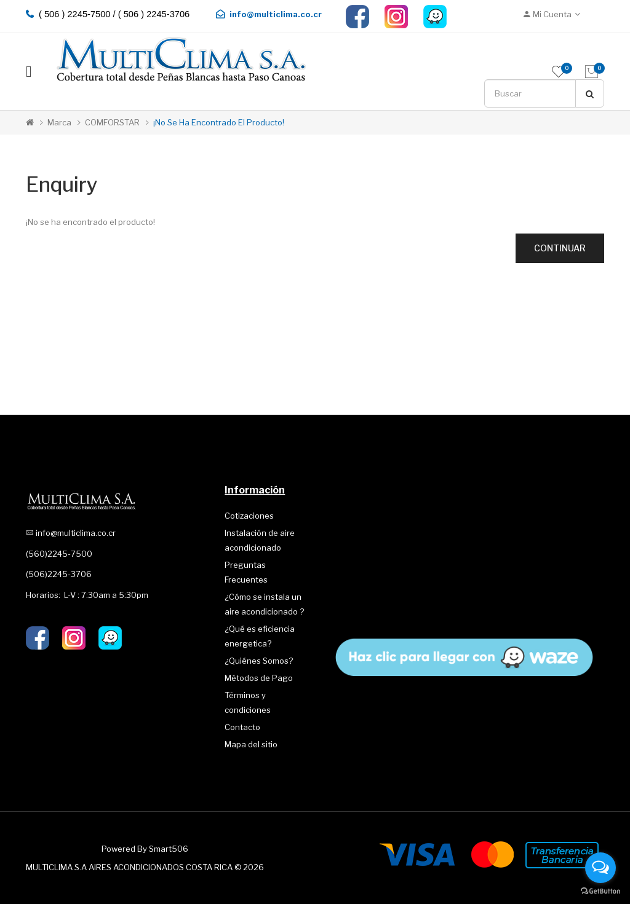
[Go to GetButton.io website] (600, 891)
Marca (59, 122)
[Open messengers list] (600, 867)
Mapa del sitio (251, 744)
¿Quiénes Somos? (259, 661)
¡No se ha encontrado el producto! (218, 122)
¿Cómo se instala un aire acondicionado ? (264, 604)
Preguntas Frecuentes (246, 572)
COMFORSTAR (112, 122)
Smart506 (168, 849)
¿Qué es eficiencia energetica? (260, 636)
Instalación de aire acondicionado (260, 540)
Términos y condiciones (248, 702)
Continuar (560, 248)
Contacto (242, 727)
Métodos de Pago (259, 678)
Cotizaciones (249, 516)
